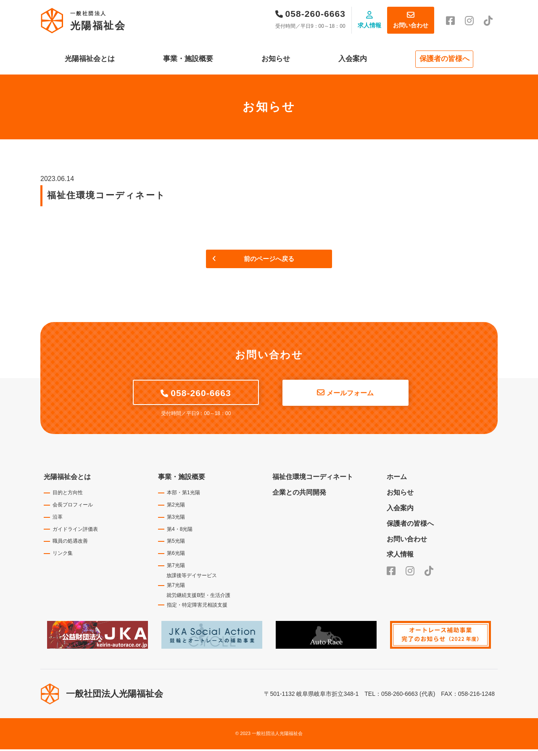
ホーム (397, 478)
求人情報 (369, 25)
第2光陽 (176, 506)
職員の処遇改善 (70, 543)
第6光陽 (176, 555)
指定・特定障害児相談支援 (197, 607)
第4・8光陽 (180, 531)
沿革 (58, 519)
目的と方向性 (68, 494)
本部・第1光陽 (183, 494)
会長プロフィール (73, 506)
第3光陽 (176, 519)
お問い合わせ (410, 25)
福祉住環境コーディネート (312, 478)
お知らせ (275, 59)
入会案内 (352, 59)
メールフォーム (350, 394)
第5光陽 (176, 543)
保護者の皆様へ (444, 59)
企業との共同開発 (299, 494)
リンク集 (63, 555)
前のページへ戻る (269, 260)
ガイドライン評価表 (75, 531)
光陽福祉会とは (90, 59)
